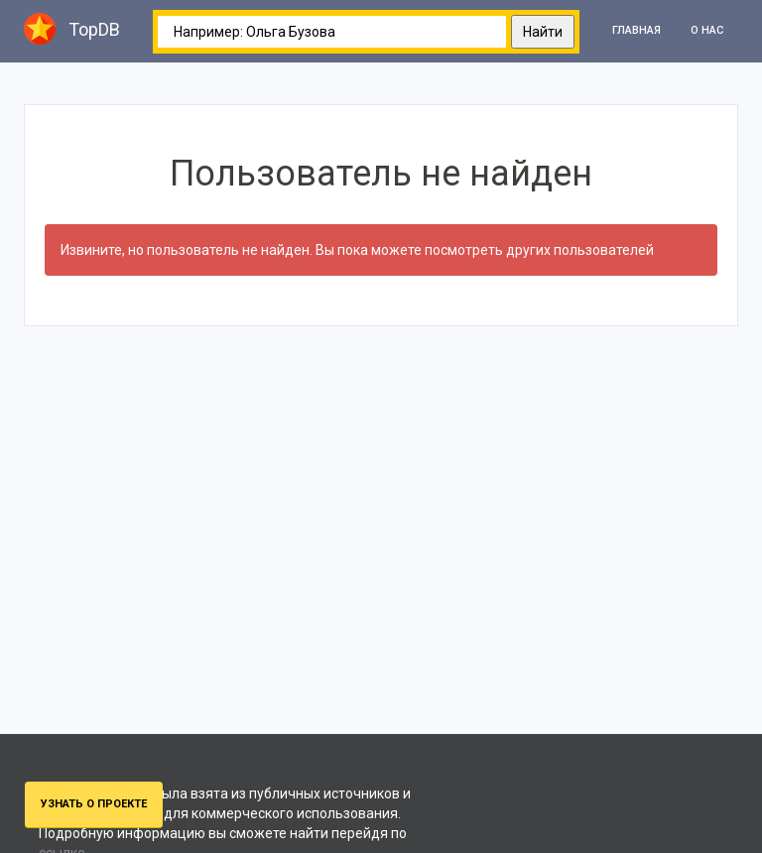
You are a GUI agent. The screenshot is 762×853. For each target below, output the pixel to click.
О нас (707, 30)
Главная (636, 30)
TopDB (72, 29)
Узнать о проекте (94, 803)
